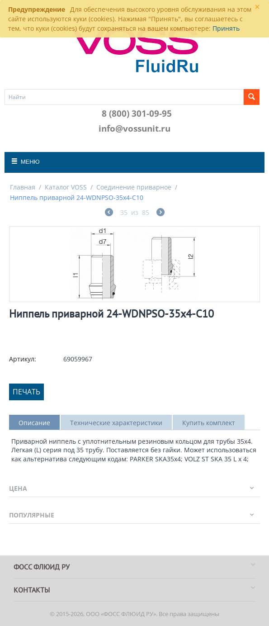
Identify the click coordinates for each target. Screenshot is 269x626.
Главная (22, 187)
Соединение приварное (133, 187)
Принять (226, 28)
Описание (34, 422)
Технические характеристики (116, 422)
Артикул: (22, 359)
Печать (26, 392)
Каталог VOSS (66, 187)
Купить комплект (208, 422)
